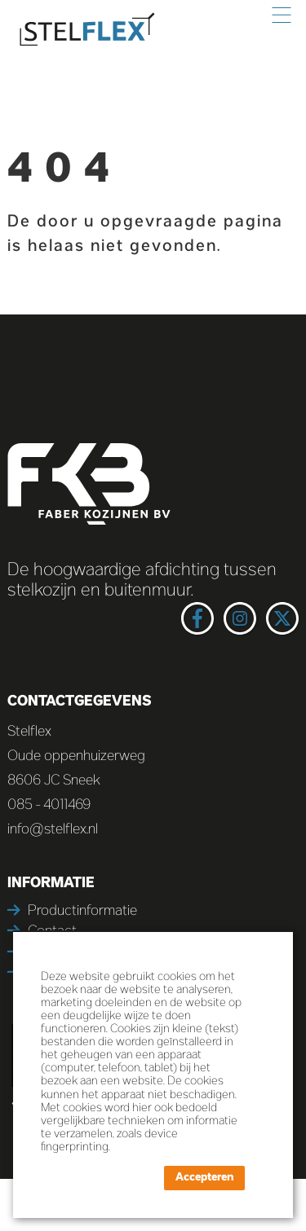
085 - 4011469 (49, 805)
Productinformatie (82, 911)
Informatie (51, 883)
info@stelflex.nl (52, 830)
